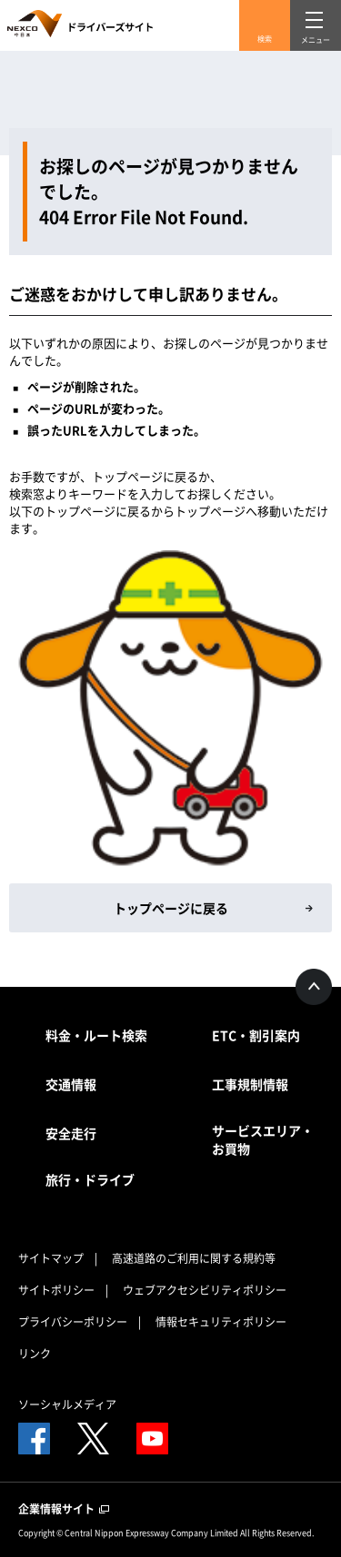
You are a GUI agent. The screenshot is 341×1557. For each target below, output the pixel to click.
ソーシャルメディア (67, 1404)
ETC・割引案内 (256, 1035)
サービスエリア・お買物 (263, 1139)
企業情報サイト (63, 1509)
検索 (264, 39)
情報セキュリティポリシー (220, 1322)
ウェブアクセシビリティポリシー (204, 1290)
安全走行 (70, 1133)
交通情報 (70, 1084)
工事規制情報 (250, 1084)
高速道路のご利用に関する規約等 (194, 1258)
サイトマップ (51, 1258)
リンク (34, 1353)
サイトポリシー (56, 1290)
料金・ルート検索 (96, 1035)
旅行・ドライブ (90, 1179)
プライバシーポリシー (72, 1322)
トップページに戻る (171, 908)
